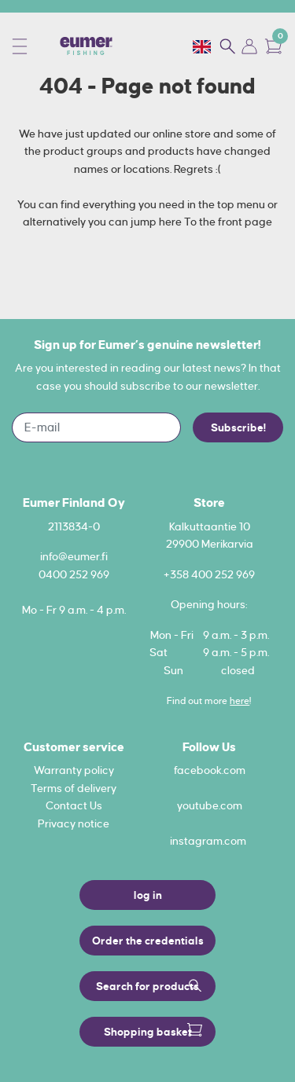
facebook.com (209, 770)
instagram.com (208, 840)
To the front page (228, 221)
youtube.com (209, 805)
